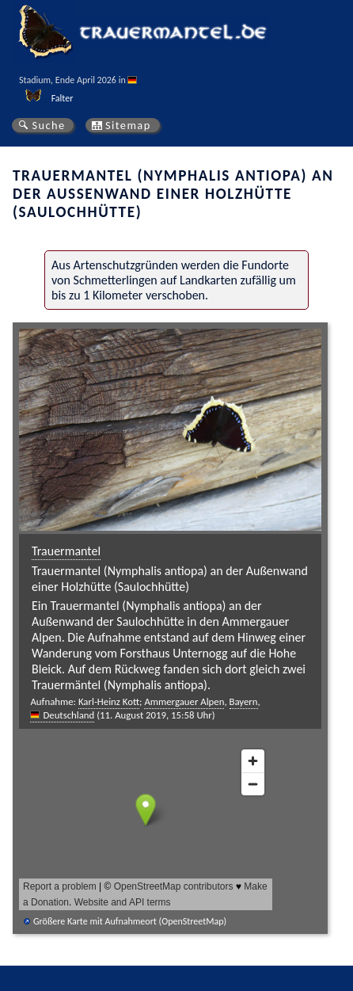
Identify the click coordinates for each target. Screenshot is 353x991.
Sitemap (128, 125)
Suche (48, 125)
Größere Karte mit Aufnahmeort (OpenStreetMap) (129, 921)
